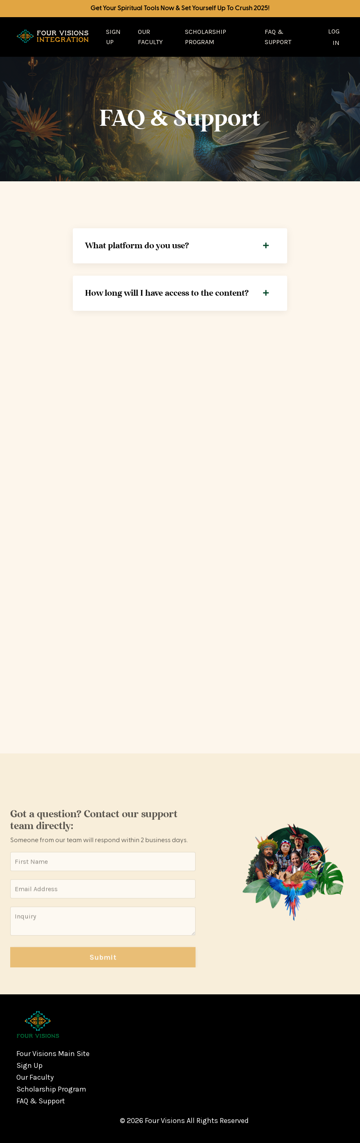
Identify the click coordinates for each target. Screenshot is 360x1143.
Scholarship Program (205, 37)
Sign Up (113, 37)
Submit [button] (103, 965)
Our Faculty (150, 37)
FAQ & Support (278, 37)
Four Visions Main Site (53, 1053)
